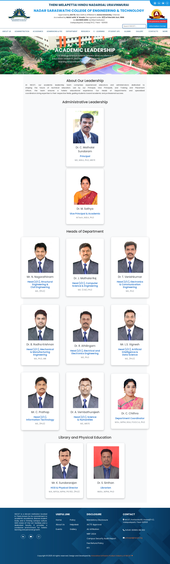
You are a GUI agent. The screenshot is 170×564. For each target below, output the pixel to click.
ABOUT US (6, 31)
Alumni (127, 31)
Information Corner (157, 26)
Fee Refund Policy (95, 543)
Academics (38, 31)
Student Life (114, 31)
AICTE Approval (94, 524)
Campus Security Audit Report (101, 538)
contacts (153, 31)
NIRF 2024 (91, 533)
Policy (72, 520)
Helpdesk (74, 524)
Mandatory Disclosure (97, 520)
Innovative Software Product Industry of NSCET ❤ (112, 555)
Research (85, 31)
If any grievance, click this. (157, 21)
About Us (60, 524)
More (165, 31)
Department (71, 31)
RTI (88, 547)
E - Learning (99, 31)
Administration (22, 31)
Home (59, 520)
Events (59, 529)
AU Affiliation (93, 529)
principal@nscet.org (133, 538)
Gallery (139, 31)
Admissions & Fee (54, 31)
